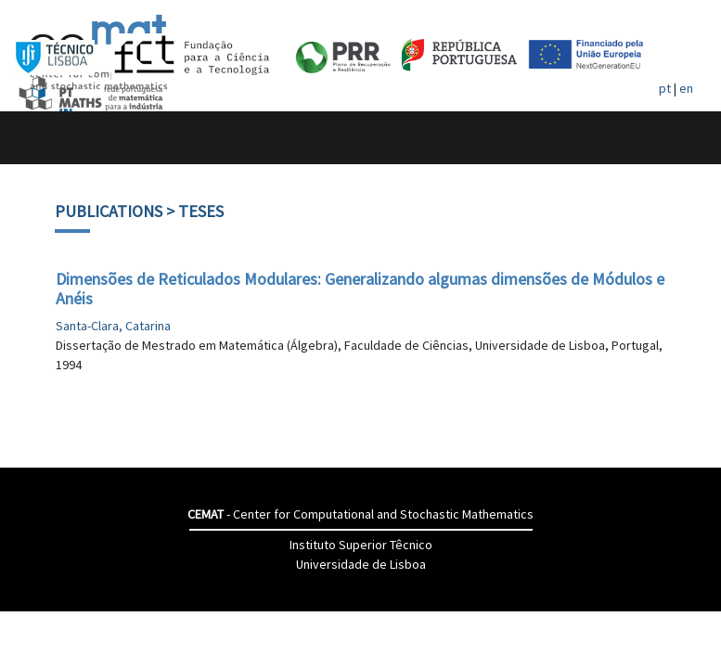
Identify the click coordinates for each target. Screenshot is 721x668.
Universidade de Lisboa (361, 564)
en (686, 88)
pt (665, 88)
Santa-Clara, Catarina (113, 325)
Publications (108, 211)
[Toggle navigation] (34, 138)
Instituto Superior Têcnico (361, 544)
